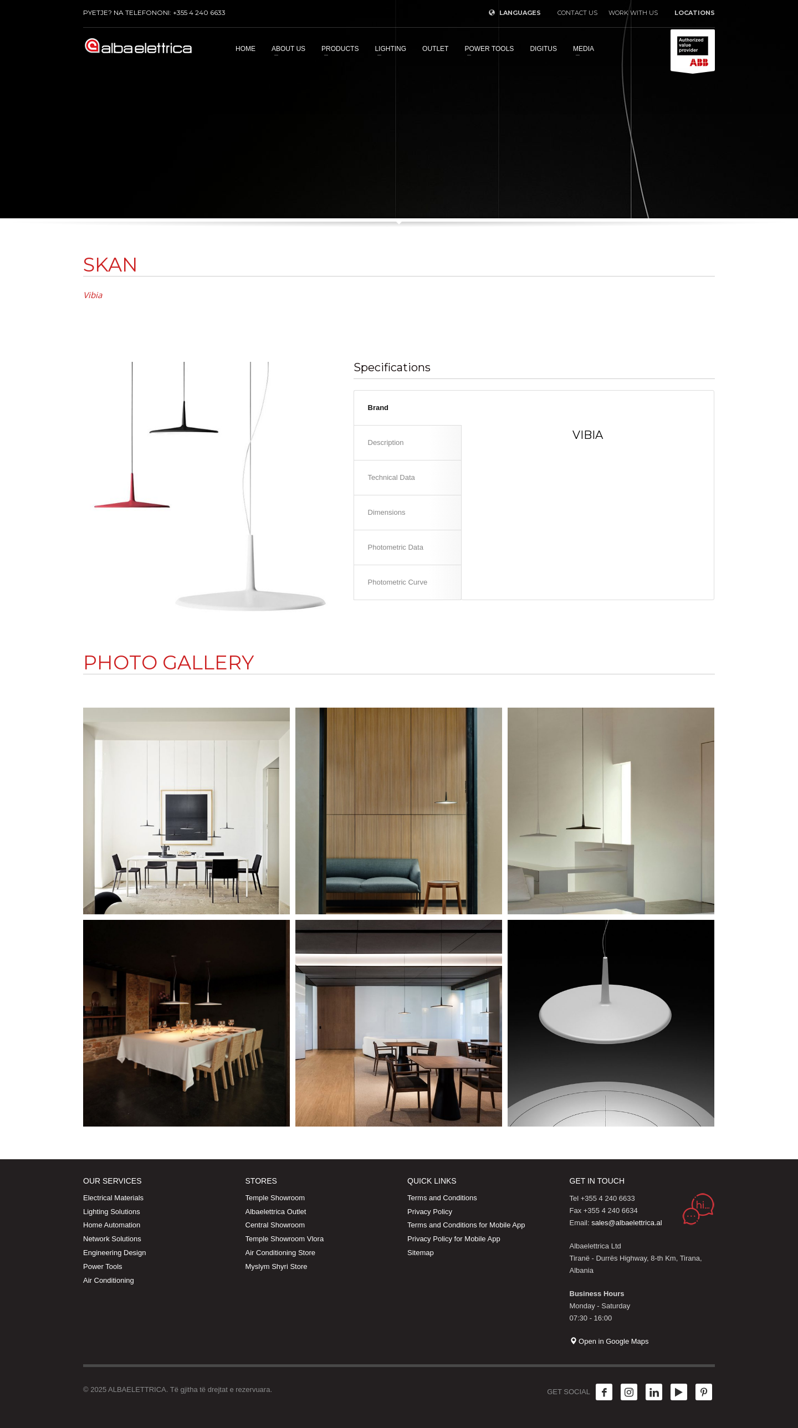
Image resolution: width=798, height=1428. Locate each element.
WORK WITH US (633, 13)
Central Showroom (275, 1225)
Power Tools (102, 1266)
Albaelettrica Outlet (275, 1211)
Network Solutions (112, 1239)
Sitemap (420, 1252)
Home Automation (111, 1225)
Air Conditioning (108, 1280)
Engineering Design (114, 1252)
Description (386, 442)
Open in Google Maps (609, 1341)
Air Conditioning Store (280, 1252)
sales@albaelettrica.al (626, 1223)
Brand (378, 407)
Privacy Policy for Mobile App (453, 1239)
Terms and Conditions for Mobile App (466, 1225)
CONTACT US (577, 13)
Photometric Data (395, 547)
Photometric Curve (398, 582)
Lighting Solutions (111, 1211)
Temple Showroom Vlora (284, 1239)
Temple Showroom (275, 1198)
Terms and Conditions (442, 1198)
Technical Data (391, 477)
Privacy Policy (429, 1211)
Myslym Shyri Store (276, 1266)
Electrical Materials (113, 1198)
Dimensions (387, 512)
